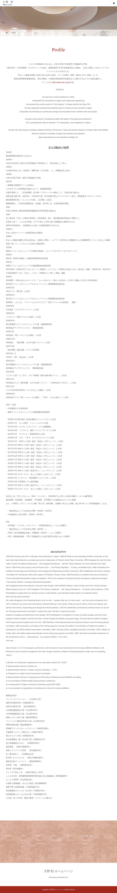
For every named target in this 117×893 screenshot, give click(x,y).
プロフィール (25, 843)
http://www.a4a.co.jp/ (60, 82)
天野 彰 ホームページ (58, 871)
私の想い (24, 840)
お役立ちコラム (41, 843)
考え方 (23, 846)
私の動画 (84, 843)
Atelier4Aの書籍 (56, 840)
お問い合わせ (71, 840)
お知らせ (39, 840)
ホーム (8, 840)
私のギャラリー (86, 840)
